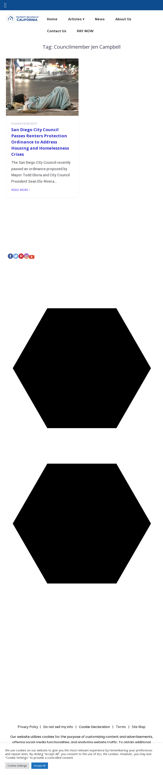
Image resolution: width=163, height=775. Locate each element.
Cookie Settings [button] (17, 765)
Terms (121, 727)
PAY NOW (85, 31)
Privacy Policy (24, 245)
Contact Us (56, 31)
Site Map (138, 727)
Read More (19, 190)
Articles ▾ (76, 19)
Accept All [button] (40, 765)
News (100, 19)
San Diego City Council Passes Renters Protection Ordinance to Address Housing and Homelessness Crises (40, 142)
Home (52, 19)
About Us (123, 19)
